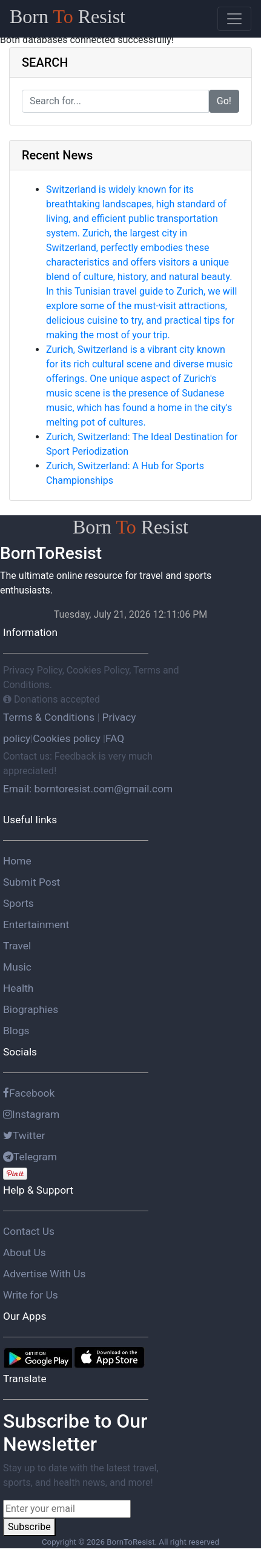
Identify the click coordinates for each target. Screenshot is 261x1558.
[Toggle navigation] (234, 19)
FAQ (114, 738)
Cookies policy (67, 738)
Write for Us (30, 1295)
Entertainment (36, 924)
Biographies (30, 1009)
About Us (24, 1252)
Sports (18, 903)
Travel (17, 946)
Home (17, 861)
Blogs (16, 1031)
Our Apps (24, 1316)
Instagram (31, 1114)
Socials (20, 1052)
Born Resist (67, 16)
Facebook (29, 1093)
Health (18, 988)
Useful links (30, 820)
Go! (224, 101)
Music (17, 967)
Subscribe (29, 1527)
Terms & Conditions (50, 717)
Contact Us (29, 1231)
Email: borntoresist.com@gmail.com (88, 789)
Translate (25, 1378)
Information (30, 632)
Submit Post (31, 882)
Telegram (30, 1157)
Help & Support (38, 1190)
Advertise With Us (44, 1274)
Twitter (24, 1135)
